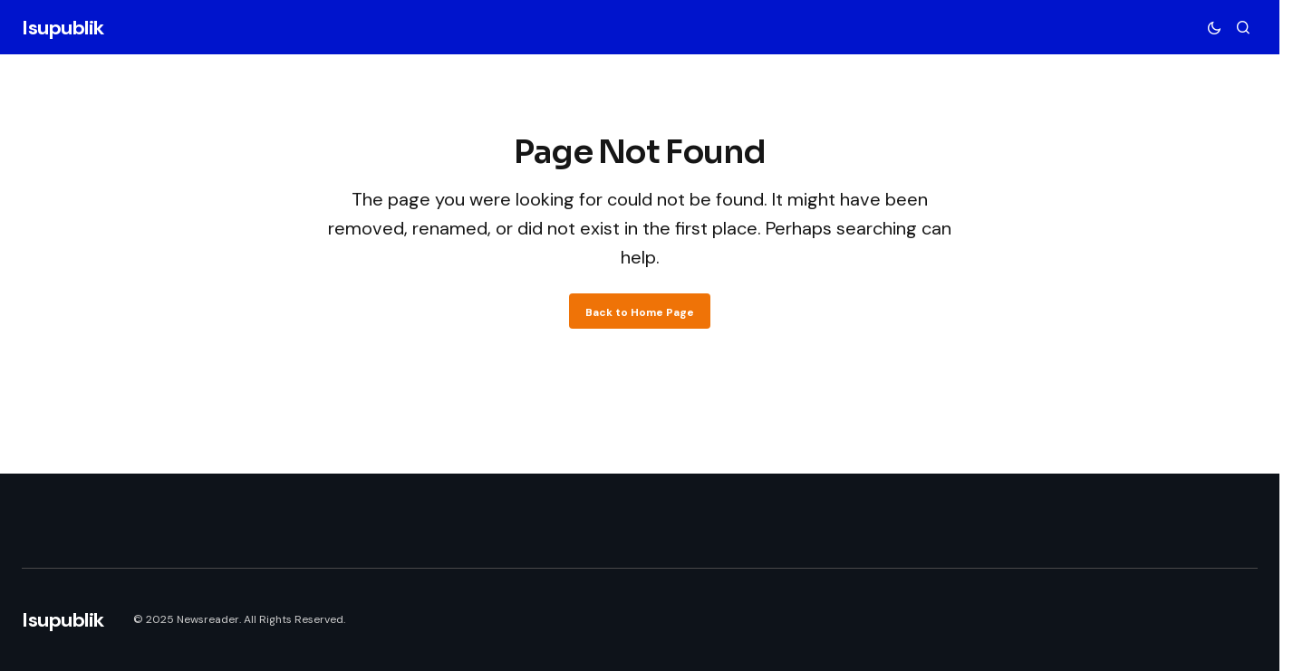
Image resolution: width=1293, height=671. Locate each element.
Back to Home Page (639, 312)
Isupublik (63, 27)
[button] (1214, 27)
